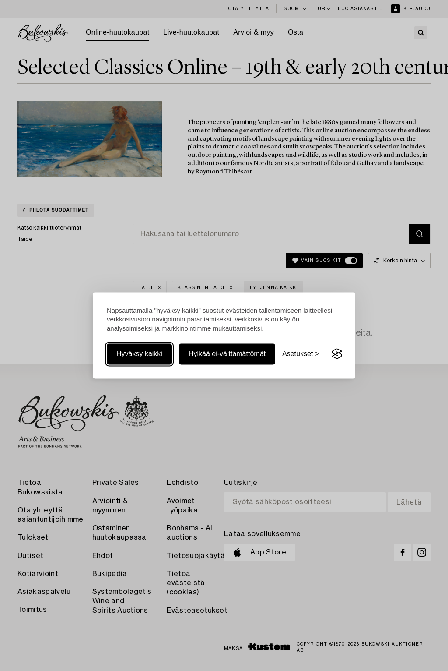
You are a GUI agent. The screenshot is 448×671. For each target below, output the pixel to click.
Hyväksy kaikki (139, 353)
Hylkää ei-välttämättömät (227, 353)
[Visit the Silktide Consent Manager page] (336, 353)
